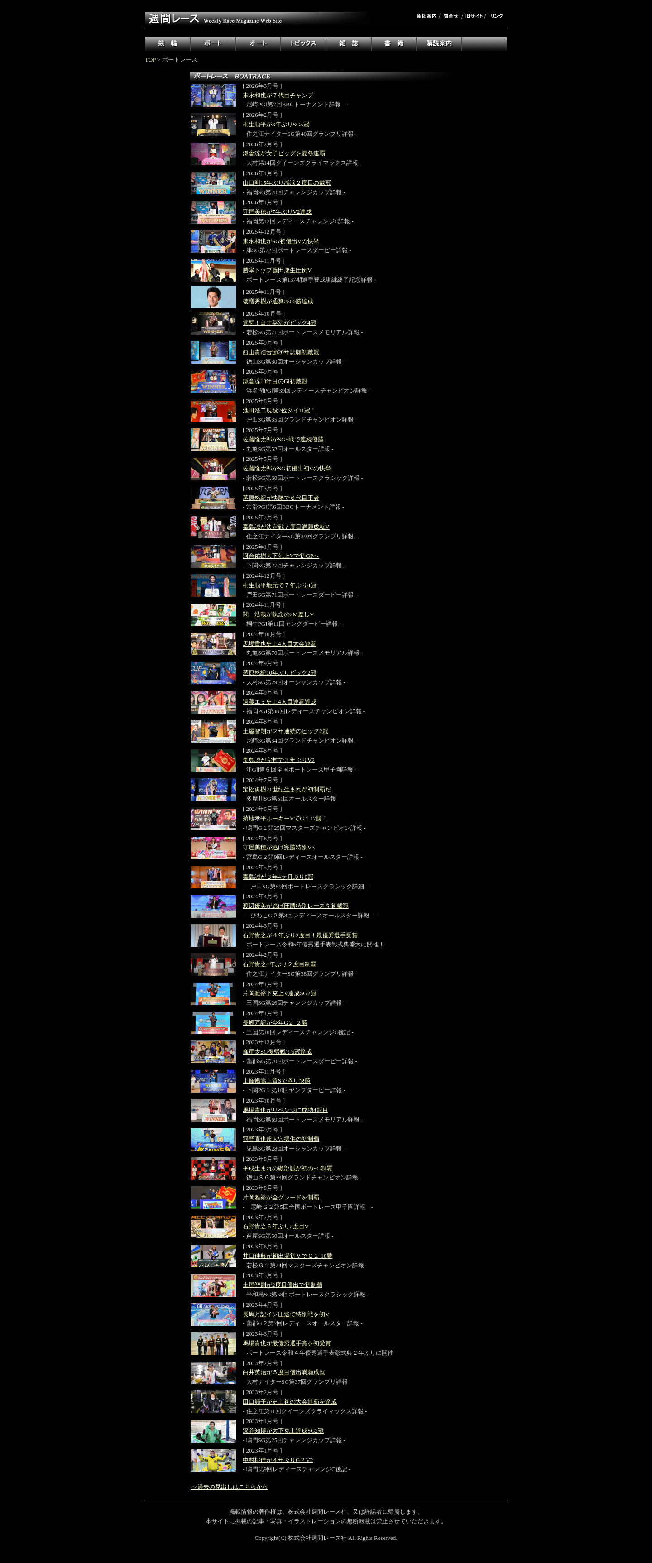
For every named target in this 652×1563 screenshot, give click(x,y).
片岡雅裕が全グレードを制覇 (281, 1197)
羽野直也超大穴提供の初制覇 (281, 1139)
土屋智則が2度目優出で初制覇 (282, 1284)
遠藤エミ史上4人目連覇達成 (279, 701)
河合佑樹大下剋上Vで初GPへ (281, 555)
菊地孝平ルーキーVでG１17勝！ (285, 818)
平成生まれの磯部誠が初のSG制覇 (288, 1168)
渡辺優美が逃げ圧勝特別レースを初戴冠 (296, 905)
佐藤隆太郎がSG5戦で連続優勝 (283, 439)
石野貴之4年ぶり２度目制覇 (279, 964)
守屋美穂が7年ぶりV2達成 (277, 211)
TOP (150, 59)
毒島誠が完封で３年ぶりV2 (279, 760)
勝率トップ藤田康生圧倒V (277, 270)
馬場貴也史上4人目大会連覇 (279, 643)
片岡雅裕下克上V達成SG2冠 (279, 993)
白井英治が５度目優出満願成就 (284, 1372)
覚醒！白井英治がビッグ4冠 (279, 322)
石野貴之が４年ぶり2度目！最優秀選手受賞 (300, 935)
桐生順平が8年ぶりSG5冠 (276, 124)
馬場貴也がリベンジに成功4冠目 (285, 1110)
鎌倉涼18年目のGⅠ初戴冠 (275, 381)
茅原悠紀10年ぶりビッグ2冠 (279, 672)
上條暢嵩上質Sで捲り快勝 (277, 1080)
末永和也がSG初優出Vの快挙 (281, 241)
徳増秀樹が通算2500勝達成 (278, 301)
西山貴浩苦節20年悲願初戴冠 (281, 352)
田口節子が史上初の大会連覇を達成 (290, 1401)
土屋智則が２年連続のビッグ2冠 (285, 731)
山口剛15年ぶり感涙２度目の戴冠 (287, 182)
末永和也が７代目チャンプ (278, 95)
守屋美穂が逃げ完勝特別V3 (279, 847)
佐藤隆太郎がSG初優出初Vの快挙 (287, 468)
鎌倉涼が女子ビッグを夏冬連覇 (284, 153)
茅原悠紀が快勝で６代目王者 (281, 497)
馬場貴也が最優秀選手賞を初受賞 (287, 1343)
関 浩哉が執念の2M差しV (278, 614)
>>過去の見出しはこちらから (229, 1486)
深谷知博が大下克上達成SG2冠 (283, 1430)
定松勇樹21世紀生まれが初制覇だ (287, 789)
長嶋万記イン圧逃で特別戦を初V (286, 1314)
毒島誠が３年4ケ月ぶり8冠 (278, 876)
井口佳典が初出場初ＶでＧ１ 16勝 (287, 1255)
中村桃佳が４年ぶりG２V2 (278, 1460)
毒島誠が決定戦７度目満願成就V (286, 526)
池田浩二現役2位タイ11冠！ (279, 410)
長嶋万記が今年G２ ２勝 (275, 1022)
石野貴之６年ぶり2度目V (276, 1226)
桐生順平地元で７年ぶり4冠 (279, 585)
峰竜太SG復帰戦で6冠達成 (277, 1051)
